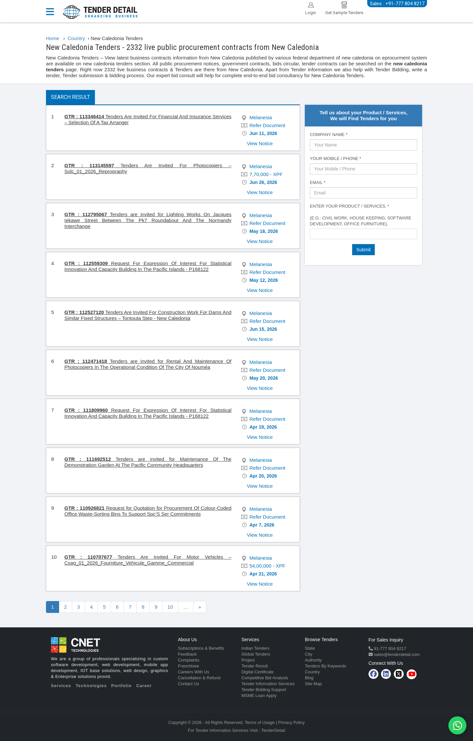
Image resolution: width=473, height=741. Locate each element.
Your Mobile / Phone (335, 158)
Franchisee (188, 665)
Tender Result (254, 665)
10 (170, 607)
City (308, 654)
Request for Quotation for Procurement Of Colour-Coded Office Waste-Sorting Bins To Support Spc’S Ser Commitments (147, 511)
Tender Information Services (268, 683)
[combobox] (363, 234)
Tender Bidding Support (263, 689)
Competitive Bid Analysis (264, 677)
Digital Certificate (257, 671)
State (310, 648)
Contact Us (188, 683)
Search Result (70, 97)
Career (144, 685)
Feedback (187, 654)
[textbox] (313, 233)
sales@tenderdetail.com (396, 654)
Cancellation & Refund (199, 677)
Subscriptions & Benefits (201, 648)
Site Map (313, 683)
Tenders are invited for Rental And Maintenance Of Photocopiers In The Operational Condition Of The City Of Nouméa (147, 364)
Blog (309, 677)
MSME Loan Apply (259, 695)
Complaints (188, 660)
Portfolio (121, 685)
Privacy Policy (291, 722)
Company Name (328, 134)
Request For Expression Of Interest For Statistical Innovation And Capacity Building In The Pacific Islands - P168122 (148, 266)
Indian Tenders (255, 648)
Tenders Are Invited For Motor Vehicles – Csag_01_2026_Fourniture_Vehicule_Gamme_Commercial (148, 560)
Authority (313, 660)
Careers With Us (193, 671)
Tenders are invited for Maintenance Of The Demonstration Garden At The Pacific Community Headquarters (147, 462)
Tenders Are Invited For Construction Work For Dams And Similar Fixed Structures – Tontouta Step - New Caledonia (147, 315)
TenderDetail (273, 730)
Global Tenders (255, 654)
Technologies (91, 685)
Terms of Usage (260, 722)
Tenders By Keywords (325, 665)
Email (317, 182)
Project (248, 660)
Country (312, 671)
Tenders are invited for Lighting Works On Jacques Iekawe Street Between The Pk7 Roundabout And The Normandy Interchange (148, 220)
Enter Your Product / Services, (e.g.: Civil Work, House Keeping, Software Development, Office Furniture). (360, 215)
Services (61, 685)
